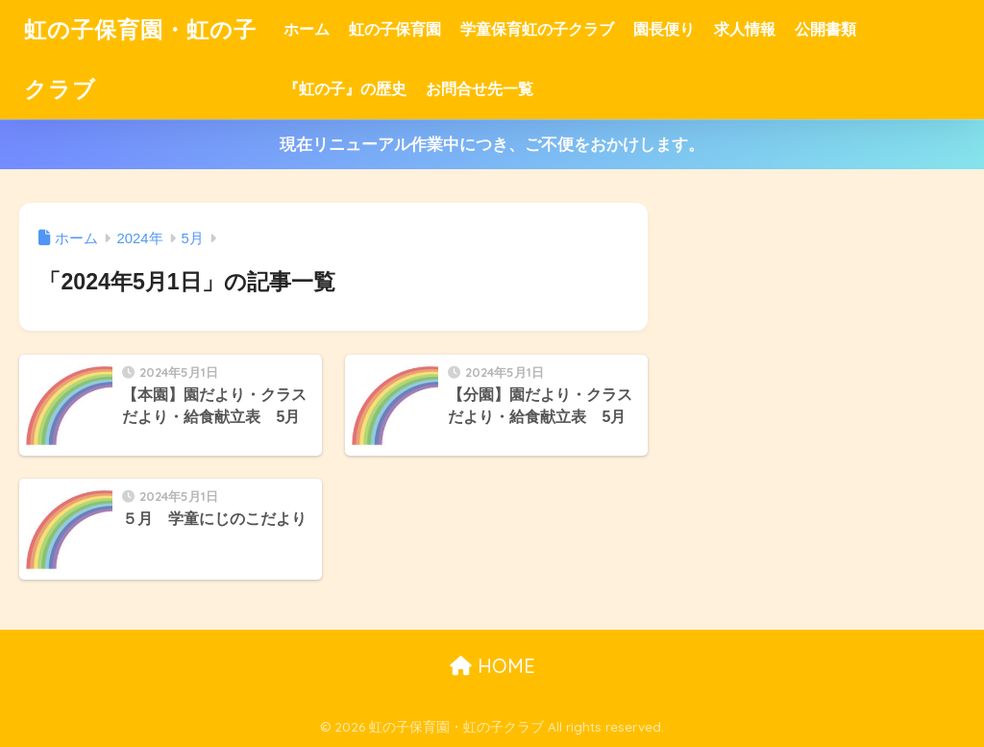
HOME (492, 666)
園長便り (664, 29)
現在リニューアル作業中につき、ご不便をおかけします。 (492, 145)
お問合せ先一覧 (479, 89)
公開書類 (825, 29)
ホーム (306, 29)
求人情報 (744, 29)
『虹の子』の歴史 (344, 89)
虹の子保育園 (395, 29)
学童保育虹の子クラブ (537, 29)
